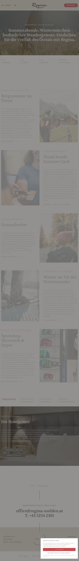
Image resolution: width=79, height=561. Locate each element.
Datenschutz (45, 556)
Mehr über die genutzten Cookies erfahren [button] (59, 553)
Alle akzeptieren (59, 549)
